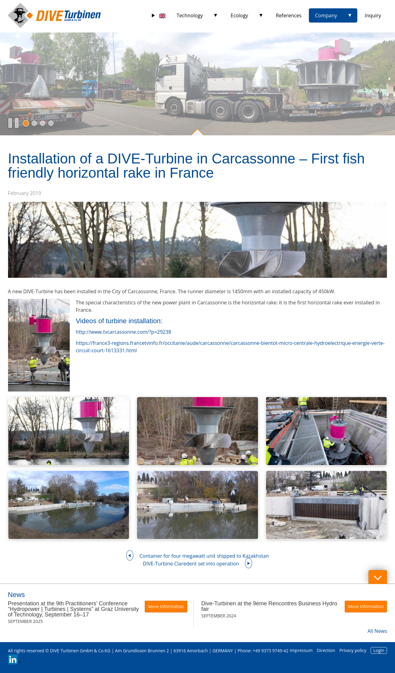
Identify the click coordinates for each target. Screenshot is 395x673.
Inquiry (373, 15)
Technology (190, 15)
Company (326, 15)
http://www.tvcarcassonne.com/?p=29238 (123, 331)
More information (166, 606)
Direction (326, 650)
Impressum (301, 650)
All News (377, 631)
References (288, 15)
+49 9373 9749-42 (271, 651)
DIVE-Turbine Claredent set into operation (191, 563)
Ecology (239, 15)
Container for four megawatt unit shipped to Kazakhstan (204, 555)
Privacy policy (353, 650)
